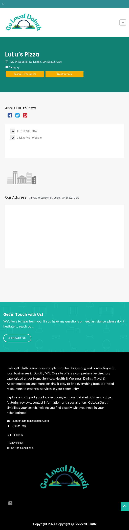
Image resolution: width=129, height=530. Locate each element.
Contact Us (17, 338)
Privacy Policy (15, 442)
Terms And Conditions (20, 448)
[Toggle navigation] (122, 22)
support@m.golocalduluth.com (28, 420)
